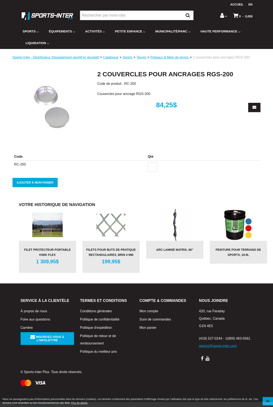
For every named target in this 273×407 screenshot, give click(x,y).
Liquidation (37, 43)
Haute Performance (220, 31)
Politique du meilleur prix (98, 351)
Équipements (62, 31)
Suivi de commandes (155, 319)
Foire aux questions (35, 319)
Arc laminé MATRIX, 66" (174, 249)
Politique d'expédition (96, 327)
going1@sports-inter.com (218, 346)
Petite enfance (130, 31)
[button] (242, 15)
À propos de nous (34, 311)
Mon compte (149, 311)
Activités (95, 31)
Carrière (27, 327)
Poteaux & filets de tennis (169, 57)
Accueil (236, 4)
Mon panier (148, 327)
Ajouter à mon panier (35, 182)
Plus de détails (79, 402)
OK (268, 401)
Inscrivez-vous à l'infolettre (47, 338)
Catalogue (111, 57)
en (250, 4)
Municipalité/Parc (172, 31)
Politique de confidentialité (99, 319)
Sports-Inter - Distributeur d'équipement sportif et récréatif (56, 57)
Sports (31, 31)
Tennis (141, 57)
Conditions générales (96, 311)
